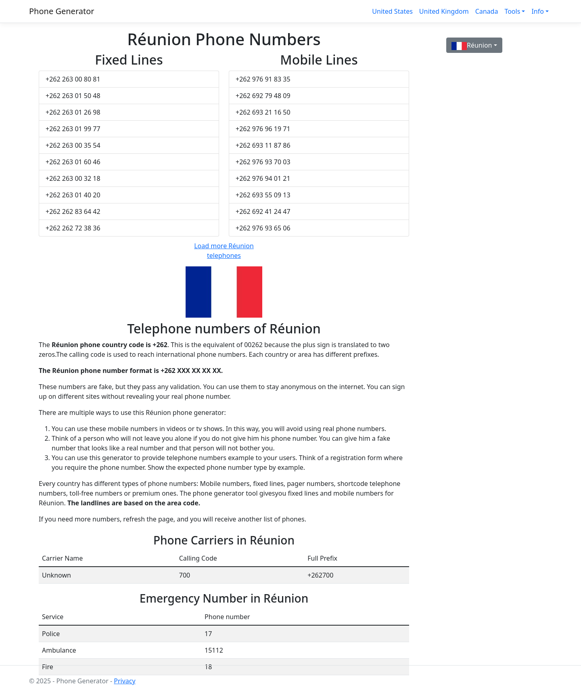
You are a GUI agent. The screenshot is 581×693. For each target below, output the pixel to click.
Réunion (471, 45)
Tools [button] (512, 11)
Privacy (124, 680)
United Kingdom (444, 11)
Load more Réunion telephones (224, 250)
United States (392, 11)
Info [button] (537, 11)
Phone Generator (61, 11)
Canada (486, 11)
